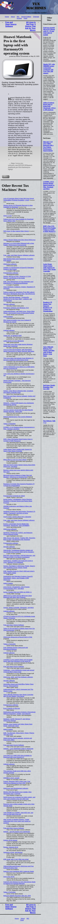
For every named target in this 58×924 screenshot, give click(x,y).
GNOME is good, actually (11, 778)
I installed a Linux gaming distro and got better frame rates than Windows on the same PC (18, 660)
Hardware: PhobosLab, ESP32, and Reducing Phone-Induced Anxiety (17, 533)
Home (7, 16)
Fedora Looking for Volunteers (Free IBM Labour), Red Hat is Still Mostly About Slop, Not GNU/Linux (19, 293)
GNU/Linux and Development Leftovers (15, 788)
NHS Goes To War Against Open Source (16, 231)
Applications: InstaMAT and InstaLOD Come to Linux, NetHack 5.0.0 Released (18, 561)
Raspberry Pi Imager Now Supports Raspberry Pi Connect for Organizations (48, 306)
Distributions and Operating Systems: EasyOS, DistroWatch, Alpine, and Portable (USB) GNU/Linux (18, 578)
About (13, 16)
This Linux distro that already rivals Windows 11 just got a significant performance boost (18, 359)
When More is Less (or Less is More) (15, 459)
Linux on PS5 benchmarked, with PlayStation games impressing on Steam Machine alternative (18, 350)
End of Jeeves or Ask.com (11, 708)
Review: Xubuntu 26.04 (10, 847)
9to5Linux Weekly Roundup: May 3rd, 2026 (49, 387)
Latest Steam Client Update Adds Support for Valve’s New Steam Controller (49, 267)
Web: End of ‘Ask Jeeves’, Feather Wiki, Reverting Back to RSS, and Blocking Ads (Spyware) (19, 538)
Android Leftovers (9, 330)
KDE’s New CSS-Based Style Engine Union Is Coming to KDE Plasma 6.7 (49, 228)
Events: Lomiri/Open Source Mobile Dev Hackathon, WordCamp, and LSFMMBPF (16, 524)
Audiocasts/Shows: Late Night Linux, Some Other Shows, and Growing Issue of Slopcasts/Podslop (19, 312)
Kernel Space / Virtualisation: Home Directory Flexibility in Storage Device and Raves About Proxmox (17, 501)
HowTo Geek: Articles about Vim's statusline (17, 517)
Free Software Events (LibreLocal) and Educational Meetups (15, 648)
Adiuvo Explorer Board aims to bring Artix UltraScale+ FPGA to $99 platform (49, 106)
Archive (19, 18)
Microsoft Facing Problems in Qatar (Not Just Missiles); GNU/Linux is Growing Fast (17, 476)
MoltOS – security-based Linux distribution (16, 831)
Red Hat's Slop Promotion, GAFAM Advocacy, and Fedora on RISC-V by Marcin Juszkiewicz (19, 556)
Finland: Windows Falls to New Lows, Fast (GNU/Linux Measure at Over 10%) (16, 782)
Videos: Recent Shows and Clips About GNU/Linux (19, 240)
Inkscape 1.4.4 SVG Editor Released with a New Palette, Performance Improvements (48, 146)
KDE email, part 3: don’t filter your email (15, 859)
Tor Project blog (49, 417)
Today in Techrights (9, 423)
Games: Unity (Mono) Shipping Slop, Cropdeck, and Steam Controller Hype (18, 391)
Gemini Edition (26, 16)
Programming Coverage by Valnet (14, 496)
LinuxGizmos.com (49, 24)
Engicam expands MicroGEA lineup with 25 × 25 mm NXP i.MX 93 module (49, 31)
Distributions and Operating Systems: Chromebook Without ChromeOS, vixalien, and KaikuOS (19, 712)
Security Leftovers (9, 304)
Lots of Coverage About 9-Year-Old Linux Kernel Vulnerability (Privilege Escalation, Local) (18, 199)
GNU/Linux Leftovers (10, 264)
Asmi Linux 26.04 (8, 876)
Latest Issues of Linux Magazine (13, 341)
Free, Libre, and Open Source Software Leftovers (19, 255)
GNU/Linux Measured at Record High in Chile (17, 637)
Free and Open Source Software (10, 24)
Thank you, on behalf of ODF (12, 335)
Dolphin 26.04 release (10, 840)
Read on (6, 177)
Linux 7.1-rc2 (7, 215)
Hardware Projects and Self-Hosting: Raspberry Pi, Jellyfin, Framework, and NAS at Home (19, 512)
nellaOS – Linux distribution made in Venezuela (18, 748)
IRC (18, 16)
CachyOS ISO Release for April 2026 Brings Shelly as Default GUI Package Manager (19, 882)
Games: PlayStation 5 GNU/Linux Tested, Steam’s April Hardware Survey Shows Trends (19, 566)
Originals (36, 16)
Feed (25, 18)
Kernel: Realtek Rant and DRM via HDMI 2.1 (17, 592)
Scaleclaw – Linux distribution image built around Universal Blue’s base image (18, 671)
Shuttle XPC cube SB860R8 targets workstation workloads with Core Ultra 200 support (49, 68)
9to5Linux (47, 138)
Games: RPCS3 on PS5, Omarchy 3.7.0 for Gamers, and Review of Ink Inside (17, 277)
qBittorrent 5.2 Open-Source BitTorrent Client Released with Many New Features (17, 596)
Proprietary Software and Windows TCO (16, 308)
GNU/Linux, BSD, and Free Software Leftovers (18, 677)
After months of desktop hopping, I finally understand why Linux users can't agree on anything (17, 821)
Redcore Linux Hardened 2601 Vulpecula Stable (18, 871)
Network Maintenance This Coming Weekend (17, 417)
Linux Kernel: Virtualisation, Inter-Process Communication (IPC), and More (16, 587)
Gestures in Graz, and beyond (12, 852)
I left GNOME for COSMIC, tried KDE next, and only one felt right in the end (18, 813)
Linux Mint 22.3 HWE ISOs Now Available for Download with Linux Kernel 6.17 (17, 756)
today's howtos (8, 316)
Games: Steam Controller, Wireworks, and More (18, 607)
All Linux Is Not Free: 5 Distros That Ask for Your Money (30, 26)
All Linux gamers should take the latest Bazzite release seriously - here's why (18, 410)
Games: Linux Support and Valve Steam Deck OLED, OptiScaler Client (17, 725)
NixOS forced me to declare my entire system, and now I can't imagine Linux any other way (19, 798)
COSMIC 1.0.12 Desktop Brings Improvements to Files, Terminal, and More (48, 185)
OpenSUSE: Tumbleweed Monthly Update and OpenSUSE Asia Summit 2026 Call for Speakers (18, 551)
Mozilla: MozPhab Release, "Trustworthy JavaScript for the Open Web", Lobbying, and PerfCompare (17, 298)
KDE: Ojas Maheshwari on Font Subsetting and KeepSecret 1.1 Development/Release (18, 282)
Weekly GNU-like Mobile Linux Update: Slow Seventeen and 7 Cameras (17, 792)
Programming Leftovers (10, 273)
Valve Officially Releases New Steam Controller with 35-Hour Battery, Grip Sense (49, 351)
